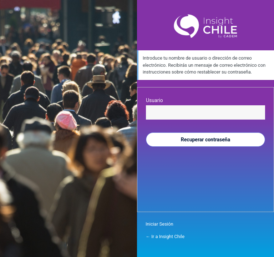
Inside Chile (205, 26)
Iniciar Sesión (159, 224)
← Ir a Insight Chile (165, 236)
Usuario (154, 100)
